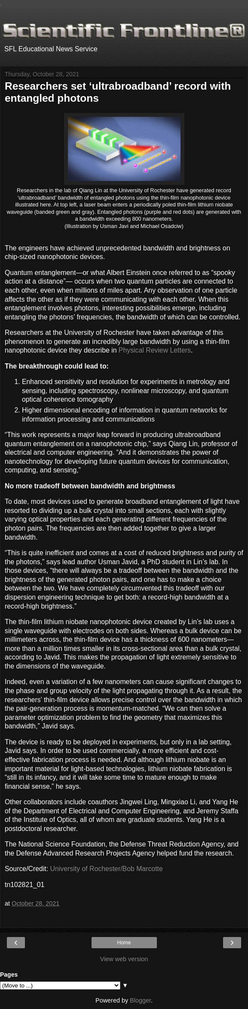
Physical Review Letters (155, 350)
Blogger (140, 1000)
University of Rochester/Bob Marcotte (106, 868)
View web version (124, 959)
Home (124, 943)
